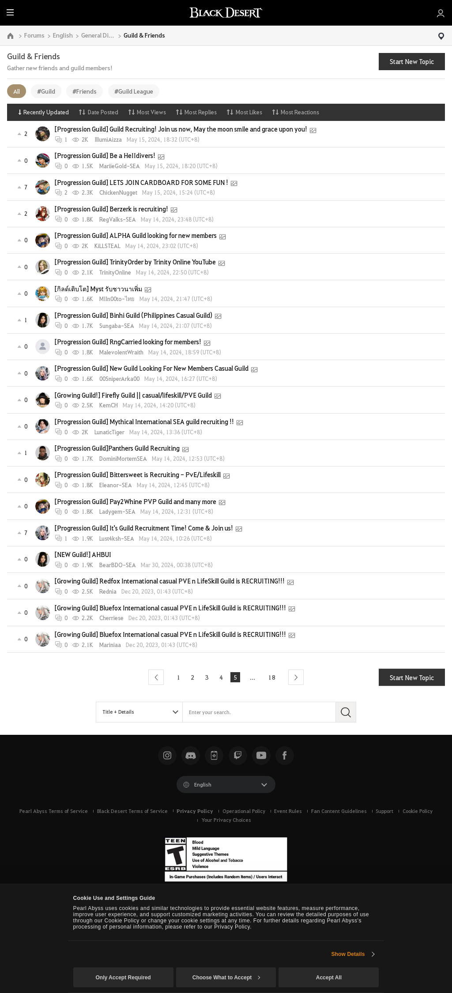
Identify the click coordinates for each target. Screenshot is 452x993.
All (16, 91)
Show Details (348, 954)
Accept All (329, 977)
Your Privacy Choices (226, 819)
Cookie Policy (418, 811)
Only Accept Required (123, 977)
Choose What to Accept (226, 977)
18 (271, 677)
